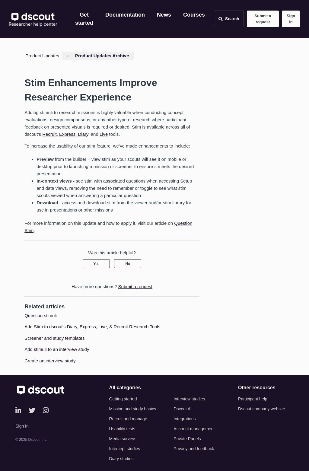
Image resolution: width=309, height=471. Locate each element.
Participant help (252, 398)
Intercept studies (124, 448)
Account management (194, 428)
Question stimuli (40, 315)
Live (104, 134)
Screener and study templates (54, 338)
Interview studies (189, 398)
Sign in (291, 19)
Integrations (185, 418)
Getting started (123, 398)
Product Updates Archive (102, 55)
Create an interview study (49, 360)
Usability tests (122, 428)
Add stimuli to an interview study (56, 349)
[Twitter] (32, 410)
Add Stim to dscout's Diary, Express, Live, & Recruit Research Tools (92, 326)
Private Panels (187, 438)
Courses (194, 15)
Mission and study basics (132, 408)
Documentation (125, 15)
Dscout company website (261, 408)
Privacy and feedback (194, 448)
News (164, 15)
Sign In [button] (22, 426)
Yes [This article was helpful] (96, 264)
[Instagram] (46, 410)
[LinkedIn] (18, 410)
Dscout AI (183, 408)
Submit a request (262, 19)
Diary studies (121, 458)
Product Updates (42, 55)
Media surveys (122, 438)
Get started (84, 19)
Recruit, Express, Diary (65, 134)
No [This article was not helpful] (128, 264)
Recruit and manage (128, 418)
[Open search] (229, 19)
